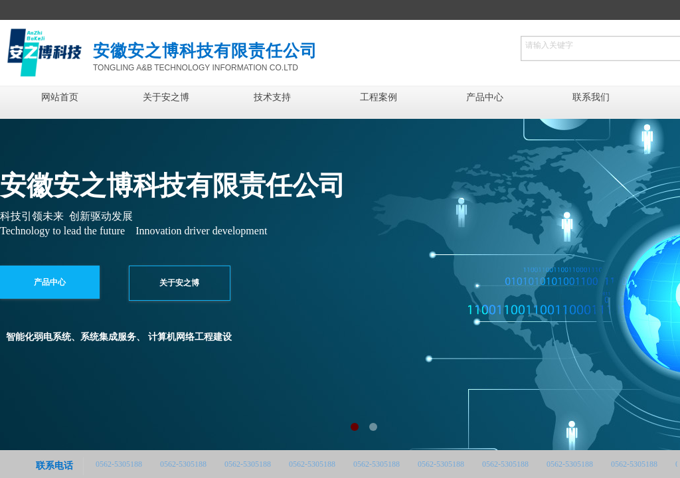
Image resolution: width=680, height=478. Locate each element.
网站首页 (59, 97)
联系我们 (591, 97)
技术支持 (272, 97)
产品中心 (484, 97)
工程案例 (378, 97)
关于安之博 (166, 97)
